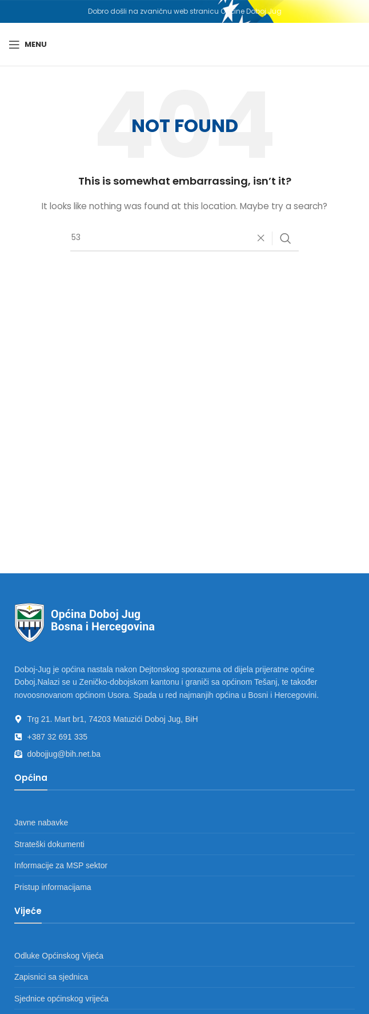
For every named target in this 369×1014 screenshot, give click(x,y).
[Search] (184, 238)
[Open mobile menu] (28, 44)
